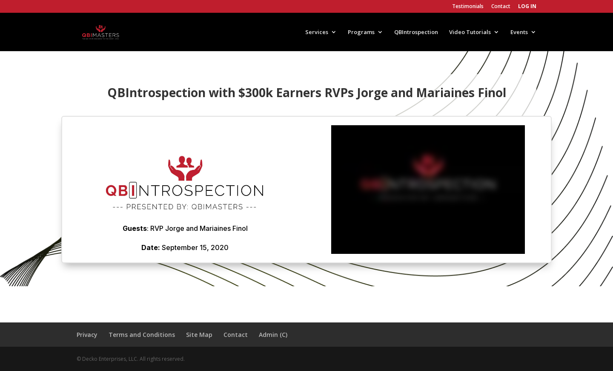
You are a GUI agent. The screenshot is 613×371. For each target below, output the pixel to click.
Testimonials (468, 7)
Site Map (199, 335)
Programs (361, 32)
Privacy (87, 335)
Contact (500, 7)
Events (519, 32)
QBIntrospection (416, 32)
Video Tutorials (470, 32)
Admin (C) (273, 335)
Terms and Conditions (142, 335)
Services (316, 32)
